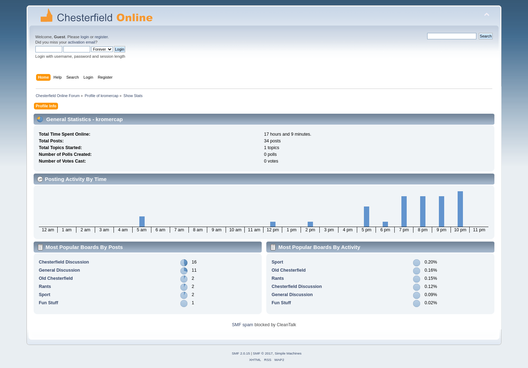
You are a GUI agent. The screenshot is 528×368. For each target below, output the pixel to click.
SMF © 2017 (263, 353)
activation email (81, 42)
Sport (45, 294)
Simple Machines (288, 353)
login (85, 37)
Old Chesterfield (56, 278)
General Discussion (59, 270)
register (101, 37)
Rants (45, 286)
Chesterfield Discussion (64, 262)
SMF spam (242, 324)
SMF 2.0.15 (241, 353)
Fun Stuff (48, 302)
